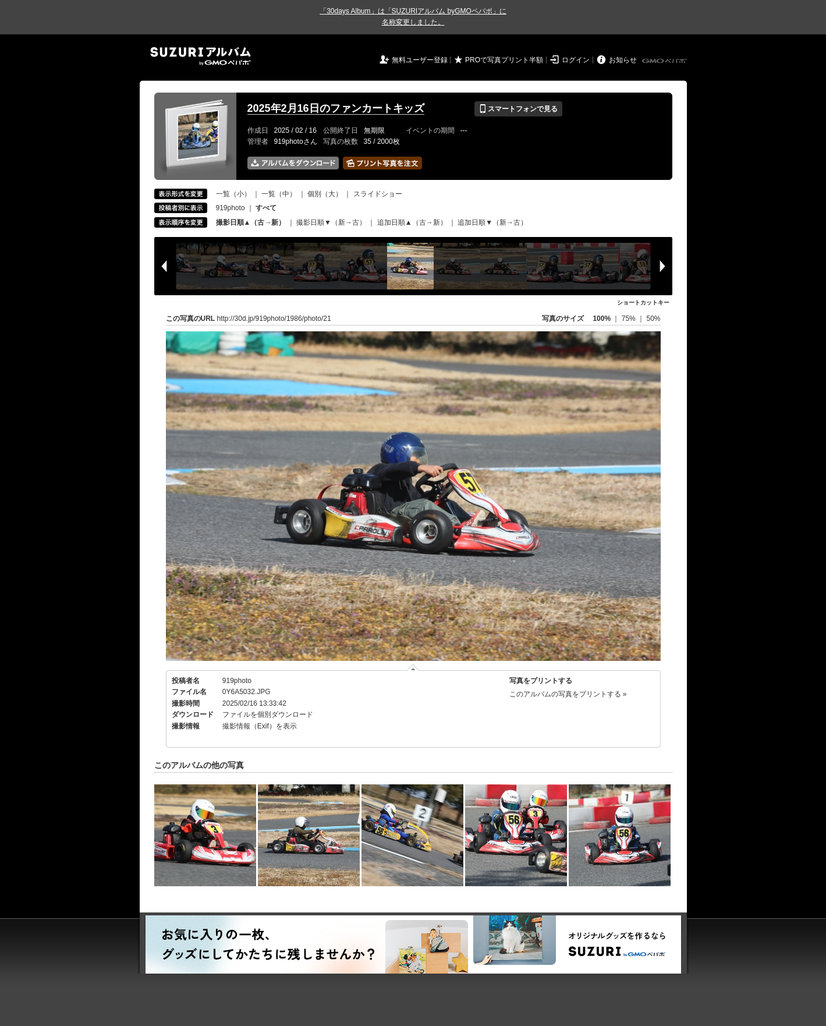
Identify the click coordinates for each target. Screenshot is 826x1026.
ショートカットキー (643, 302)
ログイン (576, 60)
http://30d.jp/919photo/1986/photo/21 (274, 318)
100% (601, 318)
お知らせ (623, 60)
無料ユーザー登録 (420, 60)
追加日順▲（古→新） (412, 222)
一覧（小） (233, 194)
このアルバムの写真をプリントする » (568, 694)
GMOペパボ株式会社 (665, 61)
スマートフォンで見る (518, 108)
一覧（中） (278, 194)
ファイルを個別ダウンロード (267, 714)
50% (653, 318)
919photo (230, 208)
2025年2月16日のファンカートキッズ (335, 108)
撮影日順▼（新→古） (331, 222)
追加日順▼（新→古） (492, 222)
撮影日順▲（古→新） (251, 222)
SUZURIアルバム (200, 56)
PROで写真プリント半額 (504, 60)
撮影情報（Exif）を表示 (259, 726)
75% (629, 318)
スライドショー (377, 194)
